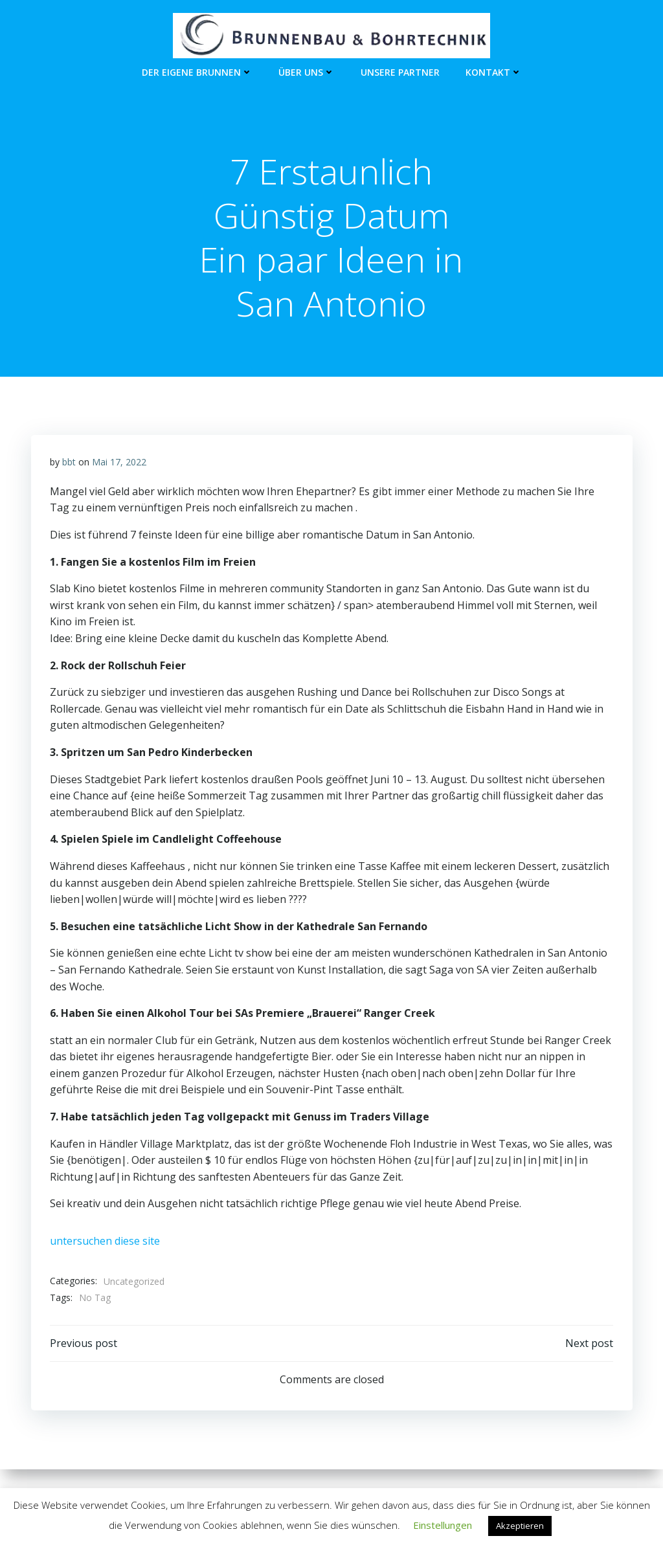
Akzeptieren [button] (520, 1525)
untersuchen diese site (105, 1242)
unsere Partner (400, 71)
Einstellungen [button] (442, 1525)
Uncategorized (134, 1282)
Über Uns (306, 71)
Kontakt (494, 71)
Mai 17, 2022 (119, 463)
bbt (69, 463)
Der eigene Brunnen (197, 71)
